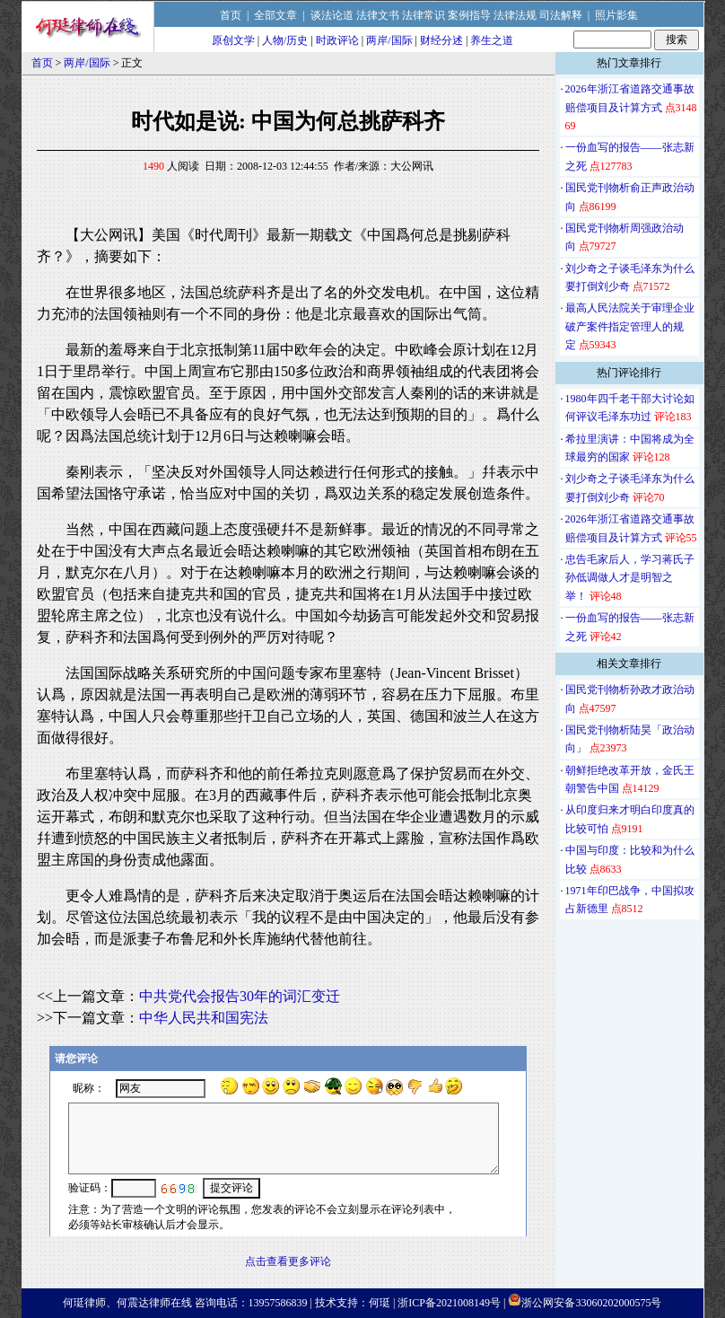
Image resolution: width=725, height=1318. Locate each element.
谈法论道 (332, 15)
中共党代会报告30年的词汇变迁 (239, 996)
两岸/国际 (389, 40)
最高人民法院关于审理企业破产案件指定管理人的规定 (629, 326)
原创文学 (233, 40)
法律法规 (515, 15)
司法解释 (560, 15)
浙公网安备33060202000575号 (591, 1302)
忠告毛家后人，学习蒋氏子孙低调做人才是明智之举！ (629, 577)
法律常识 (423, 15)
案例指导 (469, 15)
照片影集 (616, 15)
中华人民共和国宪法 (203, 1017)
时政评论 (337, 40)
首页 (230, 15)
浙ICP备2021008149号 (449, 1302)
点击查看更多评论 (288, 1261)
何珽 (379, 1302)
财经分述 (441, 40)
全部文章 (275, 15)
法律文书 (377, 15)
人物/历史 (285, 40)
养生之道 (491, 40)
